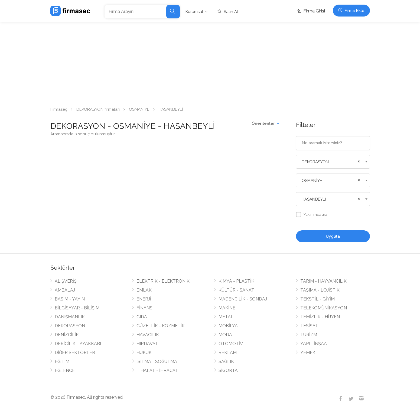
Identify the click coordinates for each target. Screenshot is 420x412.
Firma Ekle (351, 10)
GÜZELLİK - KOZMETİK (160, 325)
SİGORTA (228, 370)
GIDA (141, 316)
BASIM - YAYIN (70, 299)
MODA (225, 334)
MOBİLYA (228, 325)
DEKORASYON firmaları (98, 109)
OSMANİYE (139, 109)
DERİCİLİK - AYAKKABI (78, 343)
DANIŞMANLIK (70, 316)
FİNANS (144, 307)
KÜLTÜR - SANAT (236, 290)
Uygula (333, 236)
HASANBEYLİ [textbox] (314, 199)
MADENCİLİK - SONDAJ (243, 299)
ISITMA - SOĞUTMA (156, 361)
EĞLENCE (65, 370)
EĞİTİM (62, 361)
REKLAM (228, 352)
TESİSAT (309, 325)
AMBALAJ (65, 290)
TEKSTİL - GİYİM (317, 299)
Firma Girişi (311, 11)
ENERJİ (143, 299)
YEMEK (307, 352)
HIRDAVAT (147, 343)
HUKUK (144, 352)
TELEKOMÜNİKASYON (323, 307)
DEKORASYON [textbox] (315, 161)
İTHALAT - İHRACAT (157, 370)
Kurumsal (194, 11)
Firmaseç (58, 109)
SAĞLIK (226, 361)
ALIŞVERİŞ (66, 281)
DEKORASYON (70, 325)
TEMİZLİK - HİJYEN (320, 316)
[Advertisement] (210, 62)
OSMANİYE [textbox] (312, 180)
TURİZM (308, 334)
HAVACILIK (147, 334)
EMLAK (144, 290)
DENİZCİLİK (67, 334)
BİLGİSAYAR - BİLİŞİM (77, 307)
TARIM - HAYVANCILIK (323, 281)
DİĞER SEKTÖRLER (75, 352)
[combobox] (333, 162)
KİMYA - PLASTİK (236, 281)
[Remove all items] (358, 160)
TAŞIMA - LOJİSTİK (320, 290)
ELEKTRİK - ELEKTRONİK (163, 281)
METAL (226, 316)
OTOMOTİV (231, 343)
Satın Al (227, 11)
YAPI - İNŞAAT (315, 343)
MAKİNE (227, 307)
